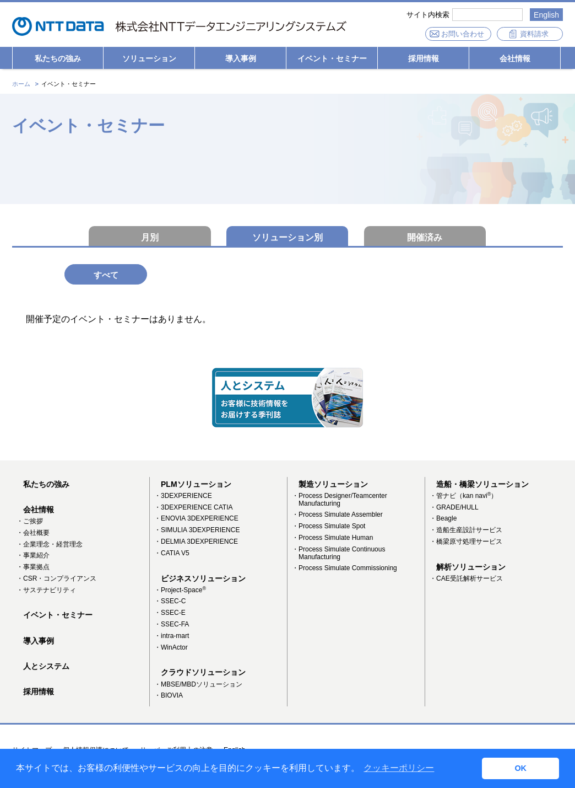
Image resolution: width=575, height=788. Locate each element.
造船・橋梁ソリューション (482, 484)
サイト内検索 (427, 15)
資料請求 (534, 34)
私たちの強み (58, 58)
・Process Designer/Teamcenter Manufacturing (339, 500)
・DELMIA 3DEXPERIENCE (196, 542)
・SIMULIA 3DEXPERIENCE (197, 531)
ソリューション (149, 58)
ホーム (21, 84)
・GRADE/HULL (454, 508)
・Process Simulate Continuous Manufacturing (338, 553)
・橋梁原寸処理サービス (466, 542)
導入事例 (240, 58)
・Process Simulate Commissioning (344, 569)
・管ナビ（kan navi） (463, 496)
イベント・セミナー (332, 58)
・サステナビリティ (46, 590)
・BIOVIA (168, 696)
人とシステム (46, 666)
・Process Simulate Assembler (337, 515)
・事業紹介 (33, 556)
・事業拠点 (33, 568)
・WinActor (171, 648)
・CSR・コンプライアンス (56, 579)
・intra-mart (171, 636)
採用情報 (423, 58)
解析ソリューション (471, 567)
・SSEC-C (170, 602)
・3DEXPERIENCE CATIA (193, 508)
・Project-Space (180, 590)
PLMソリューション (196, 484)
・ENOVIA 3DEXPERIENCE (196, 519)
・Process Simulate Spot (328, 527)
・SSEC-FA (171, 625)
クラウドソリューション (203, 673)
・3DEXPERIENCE (183, 496)
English (546, 14)
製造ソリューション (333, 484)
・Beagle (443, 519)
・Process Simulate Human (332, 539)
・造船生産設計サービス (466, 531)
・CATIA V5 (171, 554)
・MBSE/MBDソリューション (198, 685)
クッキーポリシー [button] (399, 768)
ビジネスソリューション (203, 579)
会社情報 (515, 58)
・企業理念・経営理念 (50, 545)
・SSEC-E (170, 614)
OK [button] (520, 768)
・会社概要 (33, 533)
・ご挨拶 (30, 522)
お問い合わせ (462, 34)
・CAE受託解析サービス (466, 579)
